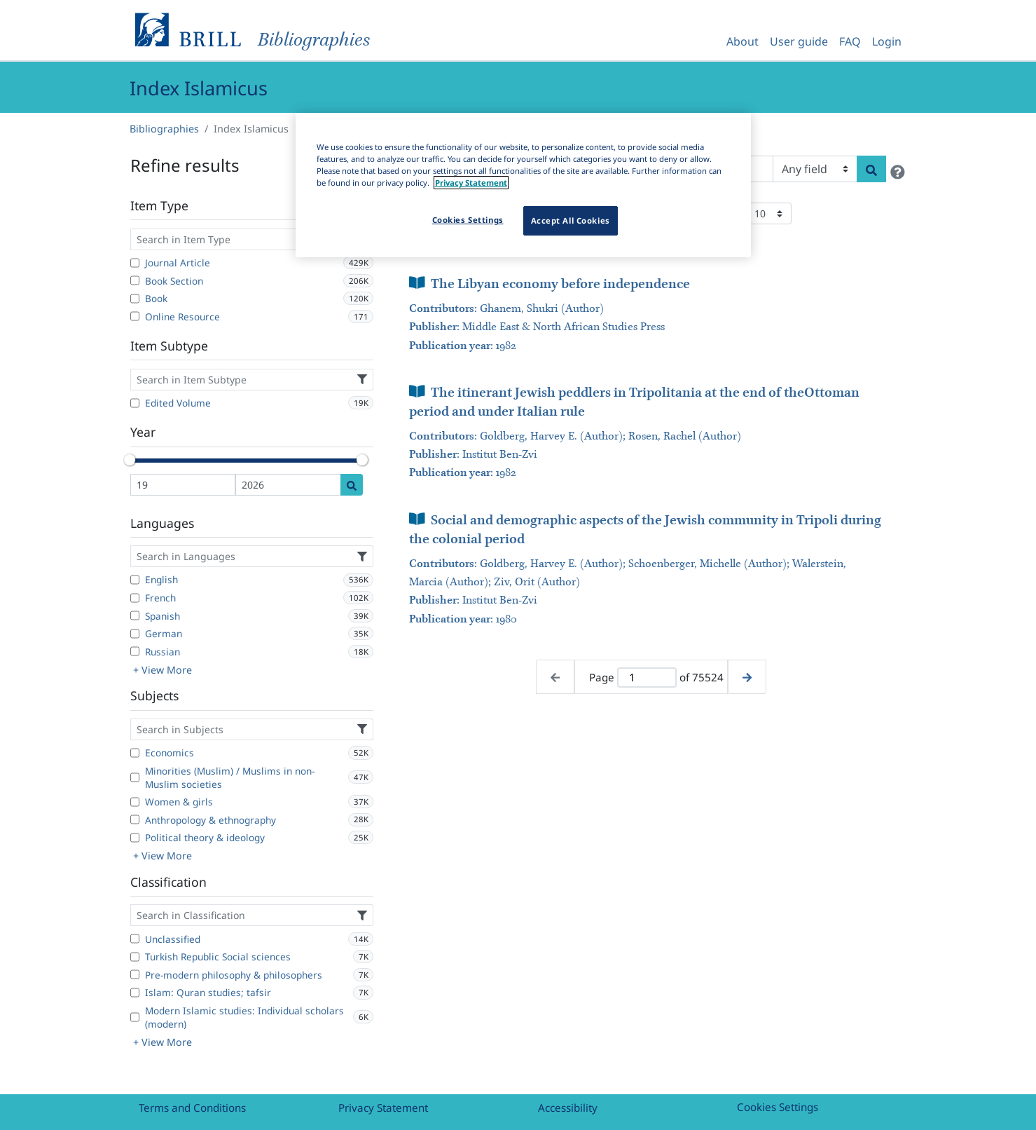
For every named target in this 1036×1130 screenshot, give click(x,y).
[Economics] (134, 753)
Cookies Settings (777, 1107)
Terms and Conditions (192, 1108)
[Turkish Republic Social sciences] (134, 957)
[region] (523, 185)
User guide (799, 41)
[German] (134, 634)
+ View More (162, 669)
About (742, 41)
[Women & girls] (134, 802)
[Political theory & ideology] (134, 838)
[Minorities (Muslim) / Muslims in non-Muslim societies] (134, 777)
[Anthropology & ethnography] (134, 819)
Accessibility (568, 1108)
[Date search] (351, 485)
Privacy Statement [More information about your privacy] (471, 182)
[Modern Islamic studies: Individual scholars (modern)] (134, 1017)
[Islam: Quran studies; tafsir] (134, 993)
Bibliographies (164, 128)
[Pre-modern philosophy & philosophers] (134, 974)
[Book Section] (134, 280)
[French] (134, 598)
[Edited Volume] (134, 403)
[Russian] (134, 651)
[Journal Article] (134, 263)
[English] (134, 580)
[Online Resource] (134, 316)
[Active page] (646, 677)
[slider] (130, 459)
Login (887, 41)
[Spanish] (134, 615)
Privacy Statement (383, 1108)
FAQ (850, 41)
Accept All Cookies (570, 220)
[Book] (134, 299)
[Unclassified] (134, 939)
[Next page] (747, 677)
